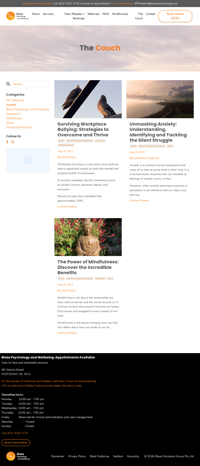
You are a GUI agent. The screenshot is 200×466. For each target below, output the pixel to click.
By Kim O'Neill (67, 158)
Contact (150, 14)
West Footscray (99, 458)
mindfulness (100, 280)
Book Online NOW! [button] (175, 16)
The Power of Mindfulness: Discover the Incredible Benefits (85, 268)
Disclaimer (57, 458)
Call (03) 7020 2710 (15, 435)
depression (100, 141)
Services (48, 14)
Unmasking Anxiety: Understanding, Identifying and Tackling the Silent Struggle (159, 132)
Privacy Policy (77, 458)
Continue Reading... (68, 207)
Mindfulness (120, 14)
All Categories (15, 100)
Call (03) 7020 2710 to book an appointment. (81, 3)
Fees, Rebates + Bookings (75, 16)
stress (170, 147)
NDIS (105, 14)
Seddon (118, 458)
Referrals (93, 14)
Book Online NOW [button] (15, 444)
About (36, 14)
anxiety (61, 141)
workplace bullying (66, 146)
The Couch (139, 16)
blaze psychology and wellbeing (80, 141)
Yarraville (133, 458)
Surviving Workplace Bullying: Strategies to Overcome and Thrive (84, 129)
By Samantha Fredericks (145, 159)
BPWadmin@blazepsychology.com (156, 3)
